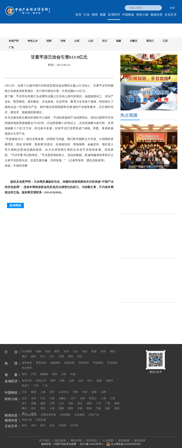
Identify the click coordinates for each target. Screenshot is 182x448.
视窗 (103, 14)
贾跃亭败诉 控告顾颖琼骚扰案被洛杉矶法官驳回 (148, 271)
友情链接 (124, 438)
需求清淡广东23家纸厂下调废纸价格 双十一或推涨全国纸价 (149, 281)
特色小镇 (142, 14)
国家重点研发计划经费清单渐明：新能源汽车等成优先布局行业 (149, 286)
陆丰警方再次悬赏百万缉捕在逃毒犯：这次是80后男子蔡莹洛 (149, 262)
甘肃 (79, 404)
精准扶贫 (156, 14)
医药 (103, 347)
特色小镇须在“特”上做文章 (137, 306)
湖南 (89, 399)
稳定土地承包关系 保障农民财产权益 (142, 237)
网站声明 (76, 438)
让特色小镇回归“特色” (134, 330)
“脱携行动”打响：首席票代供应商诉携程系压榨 (148, 276)
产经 (33, 370)
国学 (42, 421)
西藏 (61, 404)
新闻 (33, 388)
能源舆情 (70, 359)
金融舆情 (55, 359)
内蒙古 (133, 41)
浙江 (24, 399)
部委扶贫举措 (48, 411)
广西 (107, 399)
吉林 (82, 394)
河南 (62, 41)
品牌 (103, 388)
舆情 (95, 14)
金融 (38, 347)
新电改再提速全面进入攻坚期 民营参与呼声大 (147, 218)
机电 (70, 352)
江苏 (165, 41)
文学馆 (74, 421)
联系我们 (92, 438)
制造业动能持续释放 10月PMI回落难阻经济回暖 (148, 227)
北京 (24, 394)
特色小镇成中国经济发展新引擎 (139, 311)
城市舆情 (27, 359)
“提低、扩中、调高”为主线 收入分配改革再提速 (148, 223)
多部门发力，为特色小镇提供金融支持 (143, 316)
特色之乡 (33, 41)
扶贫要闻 (65, 411)
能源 (94, 347)
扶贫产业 (94, 411)
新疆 (107, 404)
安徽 (33, 399)
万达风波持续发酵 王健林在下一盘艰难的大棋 (147, 267)
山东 (90, 41)
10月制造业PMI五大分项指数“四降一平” (144, 232)
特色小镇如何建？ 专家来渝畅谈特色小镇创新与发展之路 (149, 321)
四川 (104, 41)
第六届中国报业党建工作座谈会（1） (145, 172)
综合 (79, 352)
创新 (94, 388)
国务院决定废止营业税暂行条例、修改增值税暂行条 (149, 242)
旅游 (47, 347)
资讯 (24, 370)
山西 (76, 41)
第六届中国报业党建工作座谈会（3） (145, 182)
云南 (52, 404)
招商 (49, 41)
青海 (89, 404)
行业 (87, 14)
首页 (78, 14)
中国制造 (128, 14)
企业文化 (64, 388)
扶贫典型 (79, 411)
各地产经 (14, 41)
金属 (61, 352)
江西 (52, 399)
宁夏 (98, 404)
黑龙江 (150, 41)
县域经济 (114, 14)
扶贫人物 (108, 411)
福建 (118, 41)
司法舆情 (112, 359)
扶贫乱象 (27, 416)
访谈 (63, 370)
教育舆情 (41, 359)
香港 (116, 404)
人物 (42, 388)
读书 (33, 421)
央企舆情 (27, 364)
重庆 (24, 404)
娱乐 (52, 421)
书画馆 (62, 421)
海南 (116, 399)
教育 (57, 347)
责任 (52, 388)
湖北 (79, 399)
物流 (112, 347)
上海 (103, 394)
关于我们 (44, 438)
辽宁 (73, 394)
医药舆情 (84, 359)
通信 (24, 352)
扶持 (84, 388)
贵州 (42, 404)
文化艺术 (171, 14)
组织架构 (60, 438)
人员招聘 (108, 438)
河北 (42, 394)
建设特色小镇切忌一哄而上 (137, 325)
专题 (73, 370)
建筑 (33, 352)
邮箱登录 (139, 438)
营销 (75, 388)
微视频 (44, 370)
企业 (24, 388)
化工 (52, 352)
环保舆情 (98, 359)
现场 (54, 370)
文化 (75, 347)
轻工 (42, 352)
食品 (84, 347)
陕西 (70, 404)
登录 (172, 8)
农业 (66, 347)
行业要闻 (27, 347)
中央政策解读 (29, 411)
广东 (11, 47)
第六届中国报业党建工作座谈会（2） (145, 177)
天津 (33, 394)
